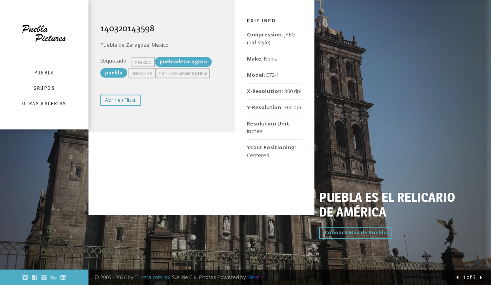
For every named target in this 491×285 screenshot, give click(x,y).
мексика (142, 72)
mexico (143, 61)
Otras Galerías (44, 103)
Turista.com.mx (153, 277)
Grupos (44, 88)
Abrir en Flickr (120, 100)
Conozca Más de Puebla (356, 232)
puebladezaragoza (183, 61)
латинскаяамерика (183, 72)
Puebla (44, 73)
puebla (113, 72)
